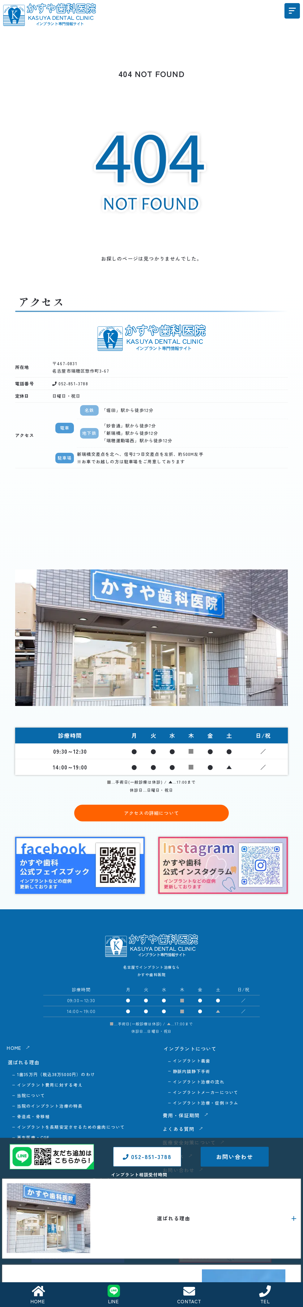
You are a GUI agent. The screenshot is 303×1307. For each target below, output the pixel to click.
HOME (38, 1295)
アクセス (174, 1157)
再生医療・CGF (33, 1139)
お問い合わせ (234, 1184)
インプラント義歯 (192, 1061)
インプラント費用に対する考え (50, 1085)
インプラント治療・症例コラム (206, 1104)
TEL (265, 1295)
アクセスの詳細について (151, 813)
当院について (31, 1096)
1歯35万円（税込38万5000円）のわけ (56, 1074)
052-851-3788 (147, 1184)
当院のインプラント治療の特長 (50, 1106)
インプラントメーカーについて (206, 1093)
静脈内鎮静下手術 (192, 1071)
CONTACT (189, 1295)
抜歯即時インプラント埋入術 (47, 1150)
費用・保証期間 (182, 1116)
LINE (114, 1295)
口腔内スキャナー (36, 1160)
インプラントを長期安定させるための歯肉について (71, 1128)
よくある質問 (179, 1129)
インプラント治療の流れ (198, 1082)
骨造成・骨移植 (33, 1117)
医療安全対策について (190, 1143)
